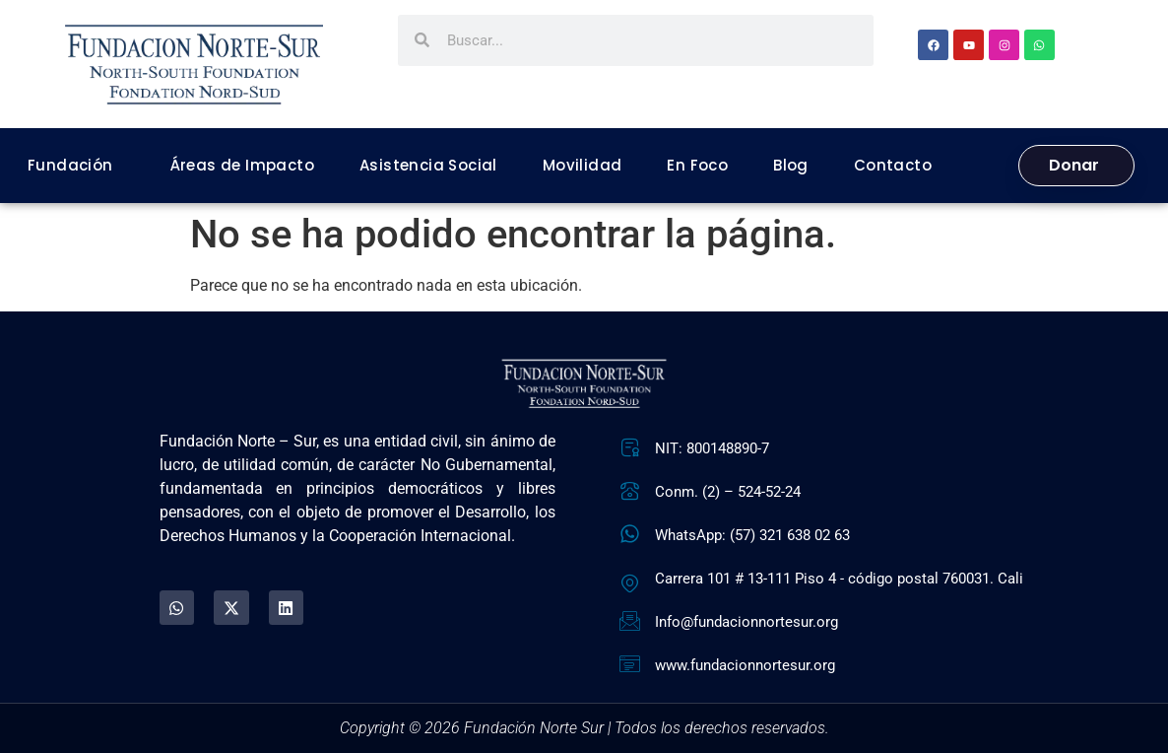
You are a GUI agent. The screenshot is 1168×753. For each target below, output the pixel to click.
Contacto (893, 165)
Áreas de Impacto (242, 165)
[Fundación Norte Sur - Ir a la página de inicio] (194, 64)
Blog (791, 165)
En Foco (697, 165)
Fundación (70, 165)
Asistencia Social (428, 165)
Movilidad (582, 165)
